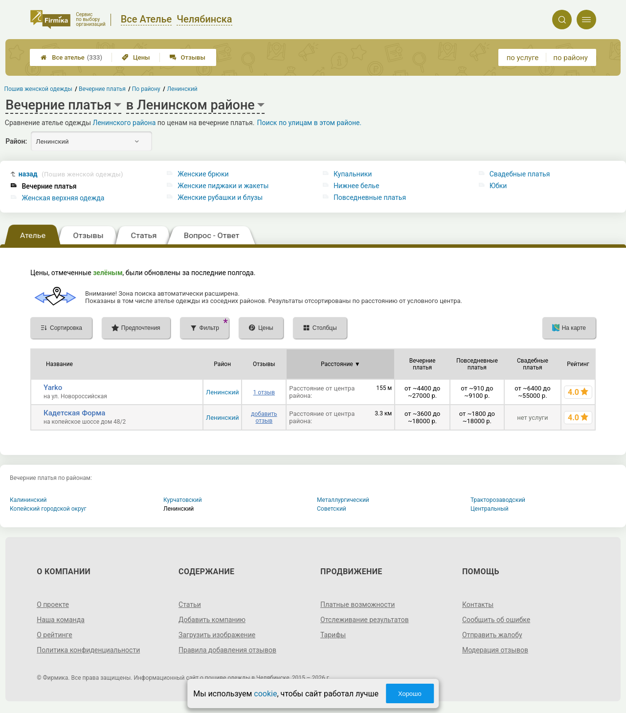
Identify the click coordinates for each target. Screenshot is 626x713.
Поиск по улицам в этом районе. (309, 123)
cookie (265, 693)
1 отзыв (264, 392)
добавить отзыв (264, 417)
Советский (331, 508)
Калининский (28, 500)
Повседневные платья (370, 197)
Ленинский (222, 392)
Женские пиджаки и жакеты (223, 185)
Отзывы (187, 57)
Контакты (477, 604)
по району (570, 57)
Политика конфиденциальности (88, 650)
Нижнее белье (356, 185)
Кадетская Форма (74, 413)
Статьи (190, 604)
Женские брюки (203, 174)
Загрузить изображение (217, 635)
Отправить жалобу (492, 635)
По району (146, 89)
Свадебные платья (520, 174)
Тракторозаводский (497, 500)
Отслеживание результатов (364, 620)
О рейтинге (54, 635)
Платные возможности (357, 604)
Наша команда (61, 620)
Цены (136, 57)
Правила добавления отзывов (227, 650)
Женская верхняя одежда (63, 197)
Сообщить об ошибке (496, 620)
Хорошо (410, 693)
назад (71, 174)
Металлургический (343, 500)
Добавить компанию (212, 620)
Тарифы (333, 635)
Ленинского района (124, 123)
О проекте (53, 604)
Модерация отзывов (495, 650)
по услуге (523, 57)
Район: (16, 141)
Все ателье (71, 57)
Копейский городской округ (48, 508)
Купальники (353, 174)
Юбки (498, 185)
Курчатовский (182, 500)
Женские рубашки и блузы (220, 197)
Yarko (53, 387)
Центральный (489, 508)
